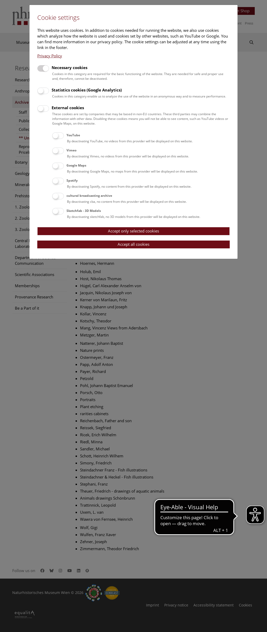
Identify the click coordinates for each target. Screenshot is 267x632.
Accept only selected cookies (133, 231)
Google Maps (76, 165)
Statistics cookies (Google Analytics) (87, 90)
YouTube (73, 135)
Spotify (72, 180)
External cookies (68, 107)
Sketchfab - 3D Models (83, 210)
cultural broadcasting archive (89, 195)
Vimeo (71, 150)
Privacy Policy (49, 55)
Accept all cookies (133, 244)
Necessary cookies (69, 67)
